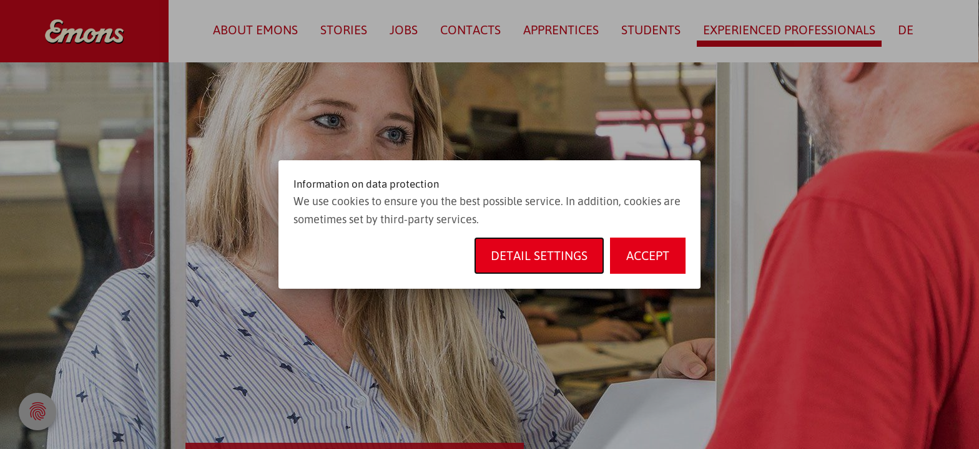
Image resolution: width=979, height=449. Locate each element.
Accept (647, 255)
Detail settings (539, 255)
